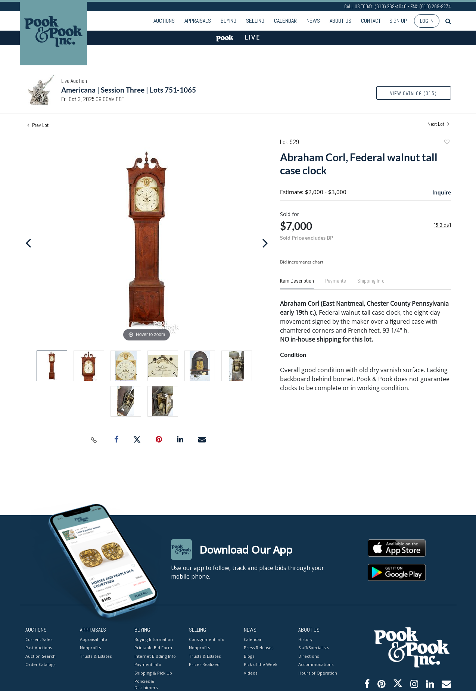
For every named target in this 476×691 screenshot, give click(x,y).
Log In (426, 21)
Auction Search (40, 656)
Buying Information (153, 639)
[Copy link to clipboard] (93, 439)
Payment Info (147, 664)
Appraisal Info (93, 639)
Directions (308, 656)
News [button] (313, 21)
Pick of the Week (260, 664)
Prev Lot (38, 125)
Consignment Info (206, 639)
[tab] (297, 284)
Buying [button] (228, 21)
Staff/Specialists (313, 647)
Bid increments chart (301, 262)
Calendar (285, 21)
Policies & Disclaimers (146, 684)
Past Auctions (38, 647)
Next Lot (438, 124)
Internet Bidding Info (155, 656)
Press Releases (258, 647)
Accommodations (315, 664)
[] (442, 225)
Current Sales (38, 639)
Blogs (249, 656)
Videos (250, 672)
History (305, 639)
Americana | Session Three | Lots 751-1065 (128, 89)
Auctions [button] (164, 21)
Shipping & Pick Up (153, 672)
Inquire (441, 192)
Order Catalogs (40, 664)
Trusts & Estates (96, 656)
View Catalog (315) (413, 93)
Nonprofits (90, 647)
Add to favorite (446, 142)
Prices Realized (204, 664)
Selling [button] (255, 21)
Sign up (398, 21)
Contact (371, 21)
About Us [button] (340, 21)
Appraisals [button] (197, 21)
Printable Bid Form (153, 647)
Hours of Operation (317, 672)
